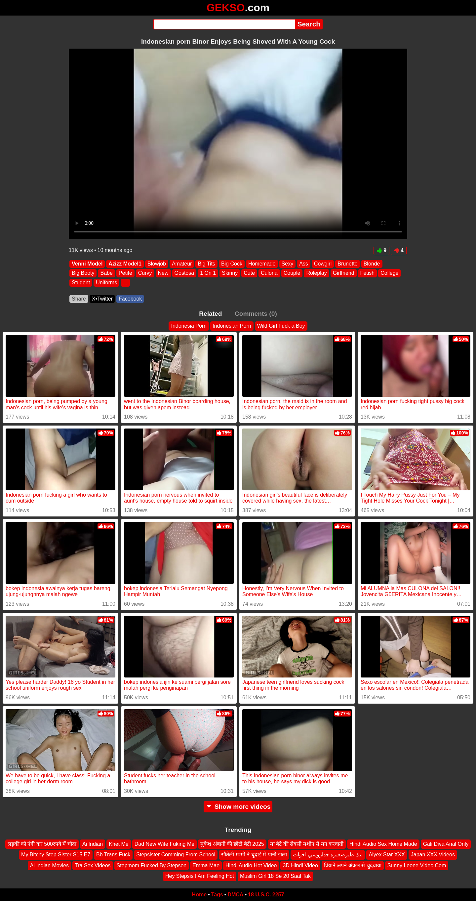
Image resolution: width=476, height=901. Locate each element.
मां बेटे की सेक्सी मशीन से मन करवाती (306, 844)
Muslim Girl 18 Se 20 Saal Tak (275, 876)
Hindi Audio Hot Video (251, 865)
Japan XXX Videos (433, 854)
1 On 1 (208, 273)
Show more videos (238, 806)
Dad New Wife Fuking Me (164, 844)
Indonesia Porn (189, 326)
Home (199, 894)
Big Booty (83, 273)
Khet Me (119, 844)
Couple (292, 273)
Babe (106, 273)
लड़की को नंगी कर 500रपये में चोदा (42, 844)
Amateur (182, 263)
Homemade (262, 263)
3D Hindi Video (300, 865)
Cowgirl (323, 263)
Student (81, 282)
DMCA (235, 894)
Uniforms (106, 282)
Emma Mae (205, 865)
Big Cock (231, 263)
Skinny (230, 273)
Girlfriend (343, 273)
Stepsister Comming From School (175, 854)
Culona (269, 273)
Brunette (347, 263)
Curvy (145, 273)
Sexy (288, 263)
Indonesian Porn (232, 326)
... (125, 282)
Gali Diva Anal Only (446, 844)
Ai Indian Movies (49, 865)
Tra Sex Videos (93, 865)
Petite (125, 273)
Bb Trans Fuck (113, 854)
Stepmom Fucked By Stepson (152, 865)
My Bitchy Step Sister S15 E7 (55, 854)
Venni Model (87, 263)
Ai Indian (92, 844)
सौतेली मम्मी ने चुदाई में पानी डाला (254, 854)
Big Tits (206, 263)
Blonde (372, 263)
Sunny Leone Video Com (416, 865)
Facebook (130, 299)
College (389, 273)
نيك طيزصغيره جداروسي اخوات (328, 854)
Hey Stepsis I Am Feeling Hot (199, 876)
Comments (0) (256, 313)
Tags (217, 894)
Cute (249, 273)
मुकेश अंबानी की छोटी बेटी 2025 (232, 844)
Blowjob (156, 263)
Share (79, 299)
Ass (303, 263)
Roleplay (316, 273)
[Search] (224, 24)
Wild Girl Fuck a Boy (281, 326)
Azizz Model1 (124, 263)
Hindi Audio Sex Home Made (383, 844)
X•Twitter (102, 299)
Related (210, 313)
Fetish (367, 273)
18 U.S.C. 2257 (266, 894)
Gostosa (184, 273)
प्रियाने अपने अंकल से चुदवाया (352, 865)
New (163, 273)
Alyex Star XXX (387, 854)
